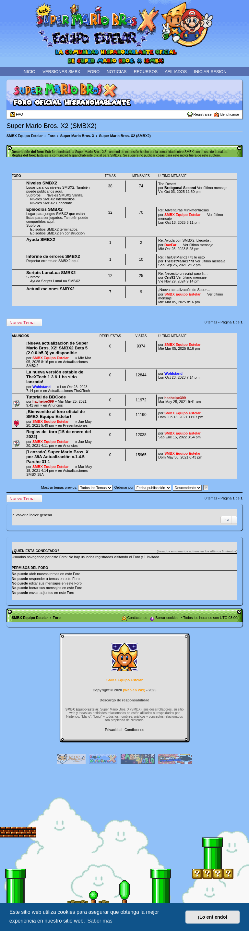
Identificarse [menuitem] (229, 114)
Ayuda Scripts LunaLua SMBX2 (55, 281)
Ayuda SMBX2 (40, 239)
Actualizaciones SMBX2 (50, 288)
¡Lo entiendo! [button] (212, 917)
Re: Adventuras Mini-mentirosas (183, 210)
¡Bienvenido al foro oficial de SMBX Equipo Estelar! (55, 414)
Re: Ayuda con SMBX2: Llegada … (186, 240)
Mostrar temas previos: (77, 487)
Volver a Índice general (34, 515)
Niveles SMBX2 (41, 183)
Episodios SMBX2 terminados (53, 229)
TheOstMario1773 (179, 261)
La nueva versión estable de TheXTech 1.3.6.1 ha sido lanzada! (54, 377)
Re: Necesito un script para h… (183, 273)
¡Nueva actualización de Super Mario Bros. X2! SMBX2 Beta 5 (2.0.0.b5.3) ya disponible (57, 348)
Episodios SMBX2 (44, 209)
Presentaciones (75, 425)
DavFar (170, 245)
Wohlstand (41, 387)
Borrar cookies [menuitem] (166, 618)
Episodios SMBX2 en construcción (57, 233)
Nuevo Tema (22, 322)
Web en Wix (134, 690)
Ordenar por (142, 487)
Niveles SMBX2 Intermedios (52, 199)
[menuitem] (114, 730)
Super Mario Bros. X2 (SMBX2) (51, 125)
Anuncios (55, 405)
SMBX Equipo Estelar (182, 215)
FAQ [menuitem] (19, 114)
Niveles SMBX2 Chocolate (51, 203)
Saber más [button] (99, 921)
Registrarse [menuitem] (202, 114)
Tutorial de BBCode (46, 397)
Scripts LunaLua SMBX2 (51, 272)
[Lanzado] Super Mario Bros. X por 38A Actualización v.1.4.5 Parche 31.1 (57, 456)
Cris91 (169, 277)
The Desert (167, 184)
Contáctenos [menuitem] (137, 618)
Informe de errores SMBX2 (53, 256)
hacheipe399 (43, 401)
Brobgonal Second (180, 188)
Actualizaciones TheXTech (69, 391)
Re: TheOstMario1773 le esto (181, 257)
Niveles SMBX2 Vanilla (64, 195)
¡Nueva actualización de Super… (184, 290)
